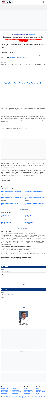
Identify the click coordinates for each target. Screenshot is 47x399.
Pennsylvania (27, 396)
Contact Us (38, 390)
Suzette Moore (22, 57)
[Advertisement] (23, 21)
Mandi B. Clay (13, 57)
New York (15, 396)
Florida (19, 396)
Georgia (35, 396)
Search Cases (15, 388)
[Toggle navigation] (43, 2)
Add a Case (15, 393)
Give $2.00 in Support (18, 39)
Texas (11, 396)
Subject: (2, 269)
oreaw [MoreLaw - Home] (7, 2)
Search (23, 284)
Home (2, 32)
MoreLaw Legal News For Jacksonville (23, 83)
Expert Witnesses (28, 391)
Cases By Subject (16, 391)
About (37, 388)
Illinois (23, 396)
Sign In (37, 393)
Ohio (32, 396)
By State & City (4, 388)
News (25, 388)
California (8, 396)
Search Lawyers (4, 390)
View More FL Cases (23, 209)
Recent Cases (15, 390)
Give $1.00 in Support (9, 39)
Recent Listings (4, 391)
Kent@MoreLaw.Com (32, 34)
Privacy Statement (40, 391)
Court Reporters (28, 390)
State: (2, 279)
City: (2, 274)
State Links (27, 393)
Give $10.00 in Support (37, 39)
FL (11, 32)
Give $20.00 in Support (23, 41)
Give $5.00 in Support (28, 39)
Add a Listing (4, 393)
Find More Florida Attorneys (23, 228)
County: (2, 297)
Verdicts (7, 32)
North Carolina (41, 396)
